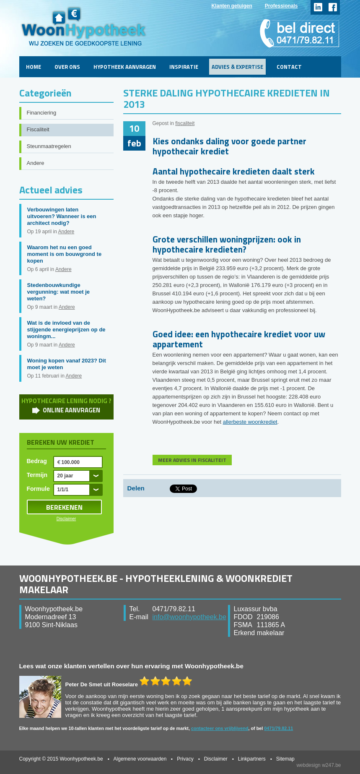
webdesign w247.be (318, 765)
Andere (35, 163)
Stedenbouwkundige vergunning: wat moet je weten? (58, 292)
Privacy (185, 759)
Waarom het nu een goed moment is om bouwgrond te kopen (64, 254)
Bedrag (37, 461)
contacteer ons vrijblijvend (220, 728)
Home (33, 67)
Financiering (42, 112)
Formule (38, 488)
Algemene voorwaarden (140, 759)
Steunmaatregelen (49, 146)
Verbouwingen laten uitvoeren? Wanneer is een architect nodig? (61, 216)
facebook (332, 7)
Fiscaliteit (38, 129)
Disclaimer (66, 518)
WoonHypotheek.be (83, 26)
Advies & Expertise (237, 67)
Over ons (67, 67)
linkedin (318, 7)
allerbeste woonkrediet (250, 422)
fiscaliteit (184, 123)
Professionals (281, 6)
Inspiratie (183, 67)
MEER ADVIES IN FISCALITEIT (192, 460)
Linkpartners (252, 759)
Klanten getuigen (231, 6)
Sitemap (285, 759)
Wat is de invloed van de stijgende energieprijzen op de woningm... (66, 329)
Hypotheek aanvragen (124, 67)
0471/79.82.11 (278, 728)
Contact (289, 67)
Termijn (37, 475)
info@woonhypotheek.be (189, 616)
